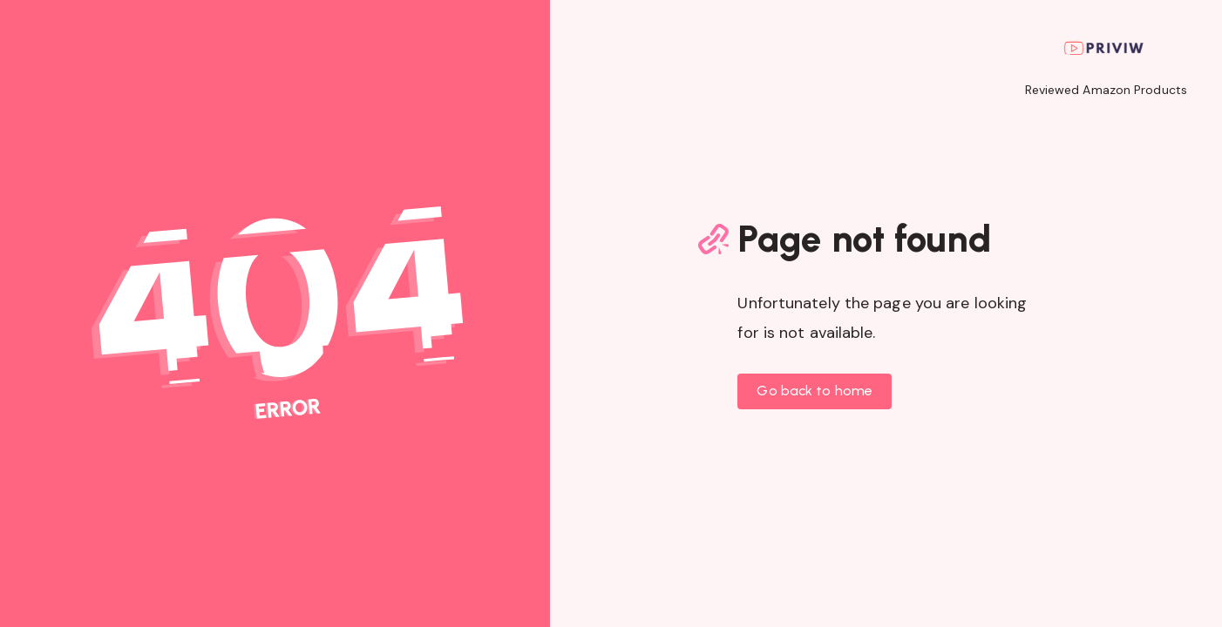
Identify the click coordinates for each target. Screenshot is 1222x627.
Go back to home (814, 390)
